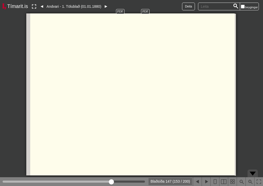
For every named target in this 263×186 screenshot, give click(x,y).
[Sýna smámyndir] (232, 181)
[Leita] (236, 6)
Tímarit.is (17, 6)
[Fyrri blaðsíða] (197, 181)
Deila (188, 6)
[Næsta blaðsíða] (206, 181)
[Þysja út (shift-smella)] (241, 181)
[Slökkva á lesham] (34, 6)
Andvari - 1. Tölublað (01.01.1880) (74, 6)
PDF (120, 11)
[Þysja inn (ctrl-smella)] (249, 181)
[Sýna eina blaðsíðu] (214, 181)
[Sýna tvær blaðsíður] (223, 181)
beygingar (251, 7)
